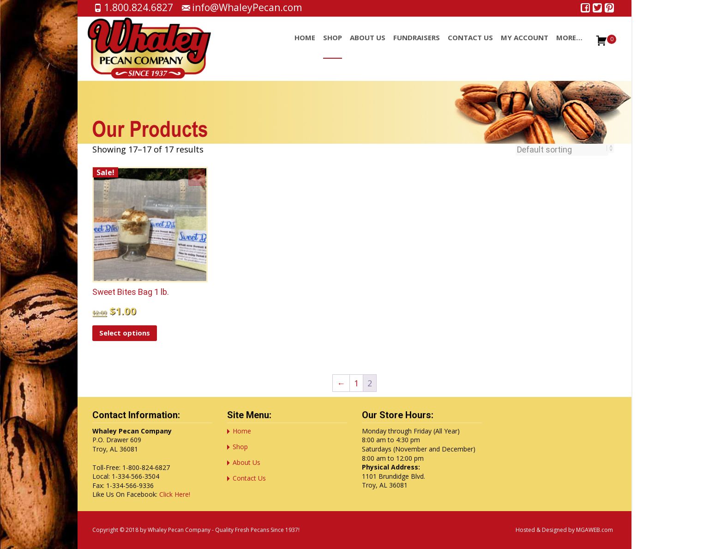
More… (569, 46)
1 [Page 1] (356, 383)
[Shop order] (562, 150)
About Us (367, 46)
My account (524, 46)
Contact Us (470, 46)
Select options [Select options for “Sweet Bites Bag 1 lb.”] (124, 332)
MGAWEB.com (594, 530)
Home (304, 46)
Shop (332, 46)
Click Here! (174, 494)
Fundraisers (416, 46)
